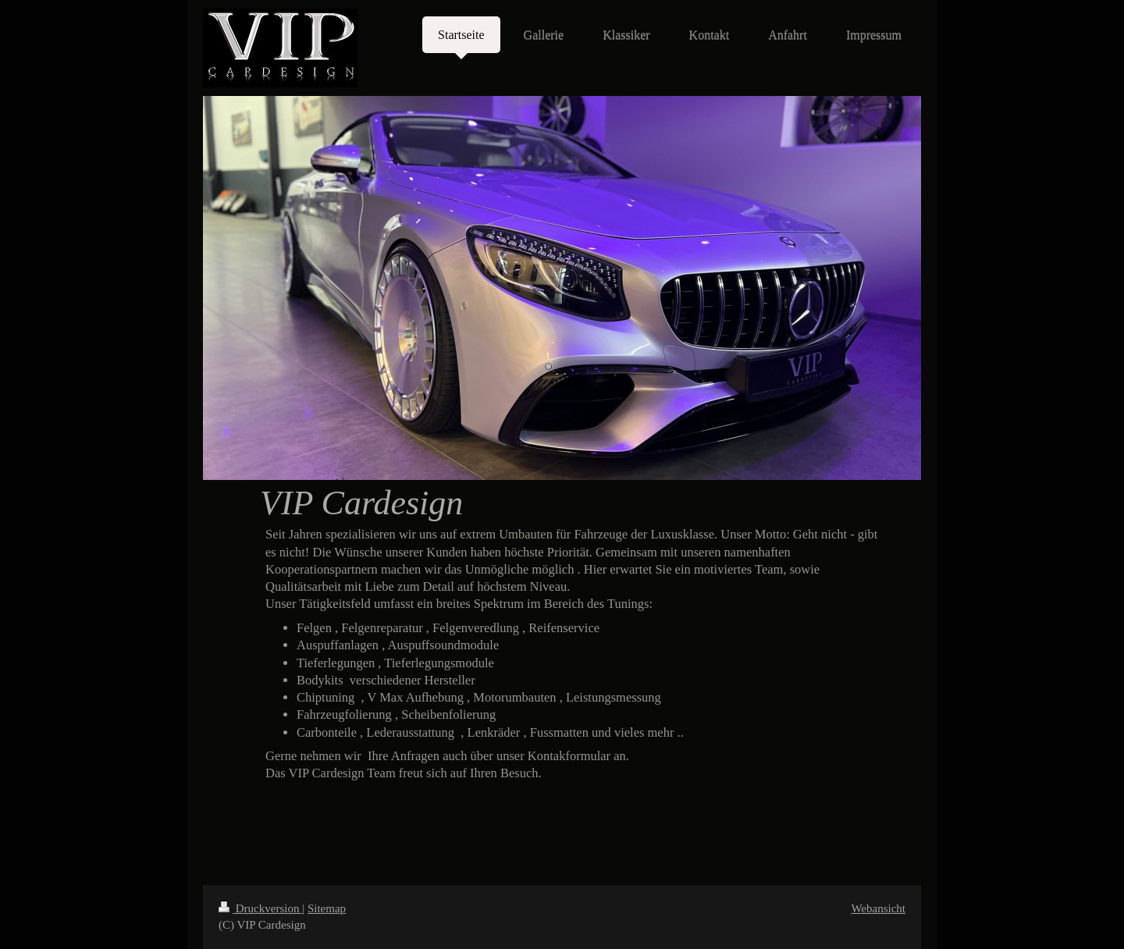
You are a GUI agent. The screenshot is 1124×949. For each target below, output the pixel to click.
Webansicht (878, 908)
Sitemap (327, 908)
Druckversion (260, 908)
